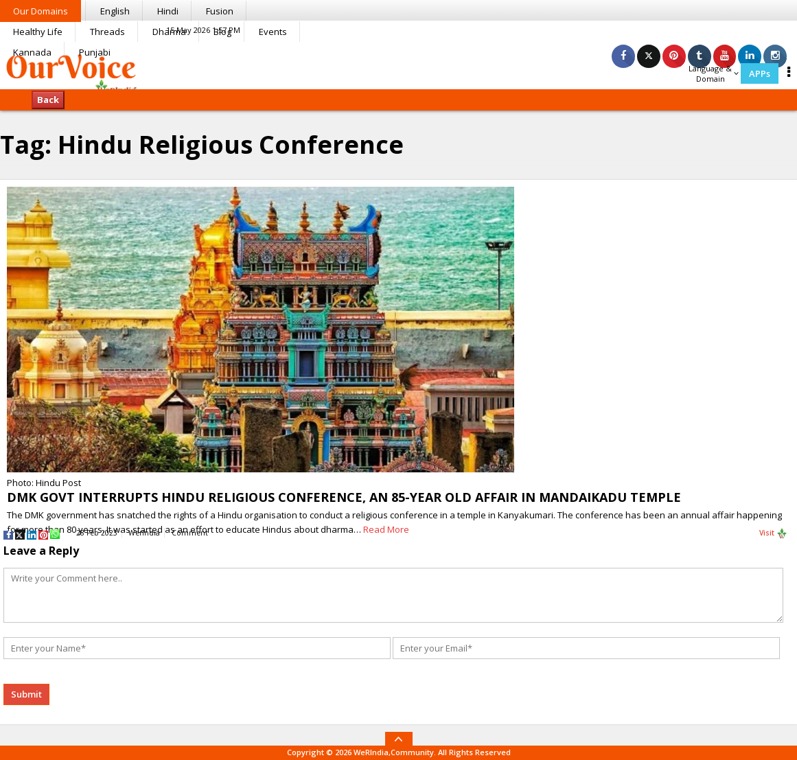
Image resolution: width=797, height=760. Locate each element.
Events (273, 31)
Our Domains (40, 11)
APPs (759, 73)
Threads (107, 31)
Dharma (169, 31)
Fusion (219, 11)
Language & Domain (714, 73)
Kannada (32, 52)
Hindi (167, 11)
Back (48, 99)
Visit (773, 533)
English (115, 11)
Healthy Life (37, 31)
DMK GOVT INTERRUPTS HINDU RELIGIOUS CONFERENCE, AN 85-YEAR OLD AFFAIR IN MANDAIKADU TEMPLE (344, 497)
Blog (222, 31)
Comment (190, 533)
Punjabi (95, 52)
